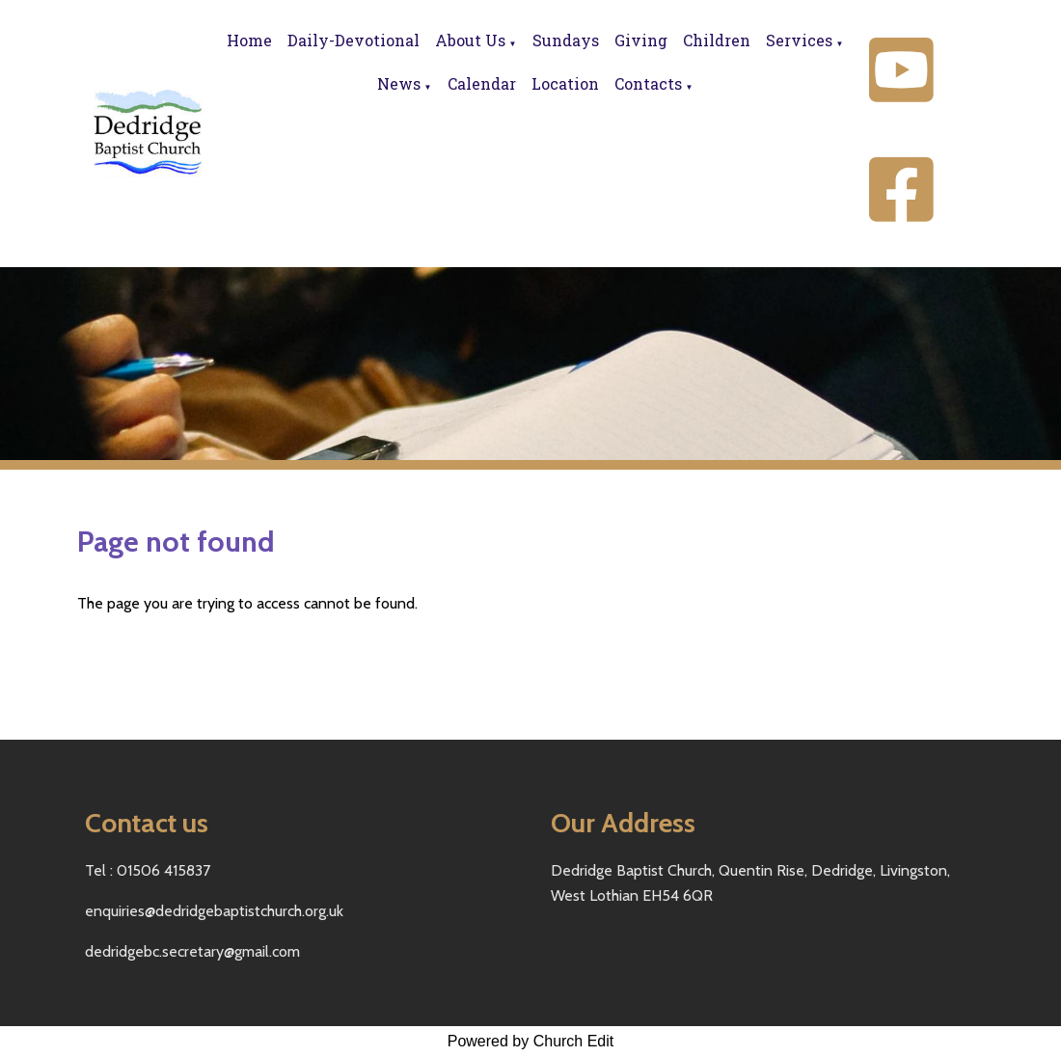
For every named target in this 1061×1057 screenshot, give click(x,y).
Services (799, 40)
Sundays (565, 40)
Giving (640, 40)
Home (249, 40)
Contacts (648, 83)
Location (565, 83)
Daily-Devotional (353, 40)
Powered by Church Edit (531, 1041)
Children (716, 40)
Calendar (482, 83)
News (399, 83)
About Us (470, 40)
